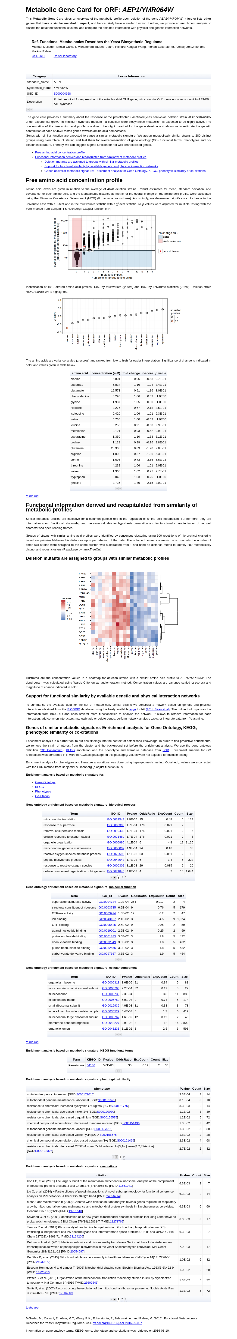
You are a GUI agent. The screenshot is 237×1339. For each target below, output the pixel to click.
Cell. (38, 56)
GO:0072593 (115, 854)
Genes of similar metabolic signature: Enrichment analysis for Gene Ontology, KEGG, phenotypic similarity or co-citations (125, 171)
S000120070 (105, 1111)
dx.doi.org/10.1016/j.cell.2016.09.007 (117, 1323)
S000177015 (85, 1094)
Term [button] (74, 813)
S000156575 (108, 1117)
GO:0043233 (110, 1028)
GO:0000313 (110, 982)
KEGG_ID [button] (94, 1059)
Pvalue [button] (132, 813)
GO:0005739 (110, 994)
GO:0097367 (107, 953)
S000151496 (131, 1123)
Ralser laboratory (65, 56)
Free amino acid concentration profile (60, 152)
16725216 (43, 1272)
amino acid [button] (80, 373)
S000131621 (106, 1100)
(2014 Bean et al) (158, 709)
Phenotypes (43, 791)
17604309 (66, 1293)
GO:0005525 (107, 925)
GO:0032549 (107, 942)
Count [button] (179, 813)
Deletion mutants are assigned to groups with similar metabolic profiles (91, 161)
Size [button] (189, 813)
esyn (132, 709)
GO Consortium (51, 750)
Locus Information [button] (131, 76)
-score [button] (147, 373)
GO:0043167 (107, 919)
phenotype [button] (102, 1088)
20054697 (77, 1251)
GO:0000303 (115, 825)
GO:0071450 (115, 836)
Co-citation (42, 796)
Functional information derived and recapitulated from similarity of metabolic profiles (91, 157)
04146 (91, 1065)
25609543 (90, 1282)
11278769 (116, 1221)
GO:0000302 (115, 865)
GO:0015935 (110, 1005)
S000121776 (119, 1106)
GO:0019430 (115, 831)
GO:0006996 (115, 842)
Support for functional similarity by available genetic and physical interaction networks (101, 166)
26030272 (43, 1262)
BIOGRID (73, 709)
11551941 (125, 1185)
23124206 (76, 1236)
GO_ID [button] (115, 813)
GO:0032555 (107, 948)
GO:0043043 (115, 859)
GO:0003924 (107, 913)
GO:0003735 (107, 907)
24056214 (113, 1196)
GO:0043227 (110, 1023)
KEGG (70, 750)
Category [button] (39, 76)
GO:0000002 (115, 848)
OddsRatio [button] (147, 813)
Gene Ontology (45, 782)
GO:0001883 (107, 936)
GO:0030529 (110, 1011)
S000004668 (62, 93)
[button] (28, 109)
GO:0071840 (115, 871)
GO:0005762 (110, 1017)
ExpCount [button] (165, 813)
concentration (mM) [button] (106, 373)
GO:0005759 (110, 999)
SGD (165, 750)
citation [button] (102, 1175)
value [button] (161, 373)
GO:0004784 (107, 901)
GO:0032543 (115, 819)
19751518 (75, 1211)
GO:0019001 (107, 930)
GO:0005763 (110, 988)
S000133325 (43, 1151)
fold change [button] (131, 373)
